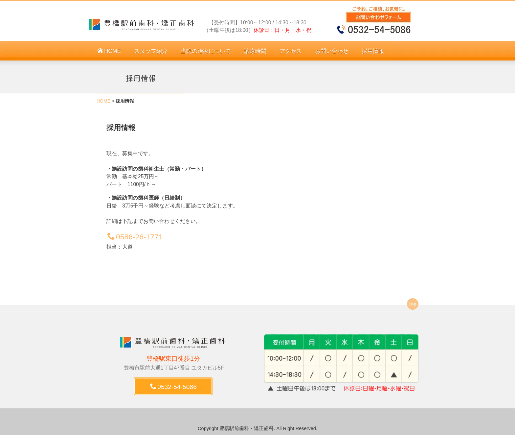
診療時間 (255, 51)
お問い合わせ (331, 51)
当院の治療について (206, 51)
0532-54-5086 (173, 387)
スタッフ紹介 (151, 51)
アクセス (291, 51)
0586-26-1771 (135, 236)
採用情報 (373, 51)
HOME (109, 51)
